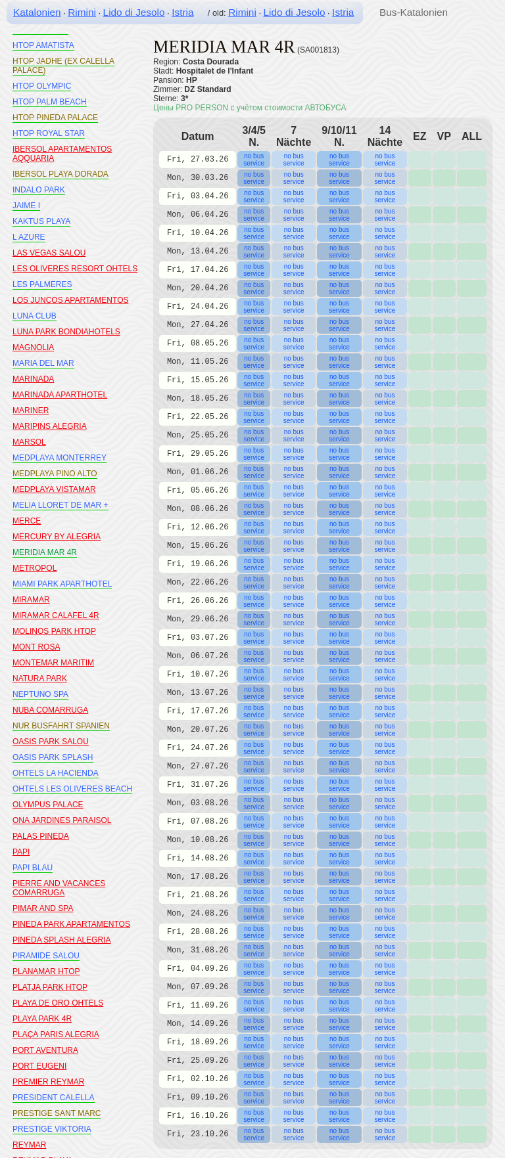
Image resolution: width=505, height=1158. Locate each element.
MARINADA (33, 379)
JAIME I (26, 205)
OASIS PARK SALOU (50, 741)
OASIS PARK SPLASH (52, 757)
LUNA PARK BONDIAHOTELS (66, 331)
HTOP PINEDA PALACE (55, 117)
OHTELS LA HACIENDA (55, 773)
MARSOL (29, 442)
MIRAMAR (31, 599)
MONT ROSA (36, 647)
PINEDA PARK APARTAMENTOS (71, 924)
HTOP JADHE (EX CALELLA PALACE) (63, 65)
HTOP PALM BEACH (49, 101)
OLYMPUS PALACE (48, 804)
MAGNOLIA (33, 347)
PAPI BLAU (32, 867)
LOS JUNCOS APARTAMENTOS (70, 300)
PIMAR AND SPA (42, 908)
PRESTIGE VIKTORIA (51, 1129)
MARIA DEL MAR (43, 363)
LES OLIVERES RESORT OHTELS (74, 268)
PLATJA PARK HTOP (49, 987)
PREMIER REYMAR (48, 1081)
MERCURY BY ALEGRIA (56, 536)
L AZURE (28, 237)
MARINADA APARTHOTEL (59, 394)
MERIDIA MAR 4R (44, 552)
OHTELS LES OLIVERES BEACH (72, 788)
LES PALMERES (42, 284)
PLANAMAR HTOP (46, 971)
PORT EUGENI (39, 1066)
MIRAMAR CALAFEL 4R (55, 615)
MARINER (30, 410)
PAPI (21, 852)
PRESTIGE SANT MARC (56, 1113)
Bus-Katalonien (413, 12)
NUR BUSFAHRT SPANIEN (61, 725)
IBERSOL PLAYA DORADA (60, 174)
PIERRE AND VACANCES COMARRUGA (58, 888)
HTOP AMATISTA (43, 45)
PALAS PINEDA (40, 836)
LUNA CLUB (34, 316)
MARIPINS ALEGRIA (49, 426)
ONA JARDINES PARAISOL (62, 820)
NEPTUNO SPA (40, 694)
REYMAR (29, 1144)
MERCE (26, 520)
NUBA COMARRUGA (50, 710)
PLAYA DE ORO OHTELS (57, 1003)
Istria (182, 12)
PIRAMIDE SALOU (46, 955)
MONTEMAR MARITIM (53, 662)
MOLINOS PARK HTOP (54, 631)
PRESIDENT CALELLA (53, 1097)
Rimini (82, 12)
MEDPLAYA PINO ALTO (54, 473)
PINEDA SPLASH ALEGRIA (61, 940)
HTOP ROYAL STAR (48, 133)
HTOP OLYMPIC (41, 86)
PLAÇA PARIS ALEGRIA (55, 1034)
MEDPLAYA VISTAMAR (54, 489)
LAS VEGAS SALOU (48, 252)
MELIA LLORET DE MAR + (60, 505)
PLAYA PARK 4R (42, 1018)
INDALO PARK (38, 189)
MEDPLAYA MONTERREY (59, 457)
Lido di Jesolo (134, 12)
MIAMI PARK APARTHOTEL (62, 584)
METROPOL (34, 568)
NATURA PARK (39, 678)
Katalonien (37, 12)
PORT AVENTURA (45, 1050)
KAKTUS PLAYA (41, 221)
